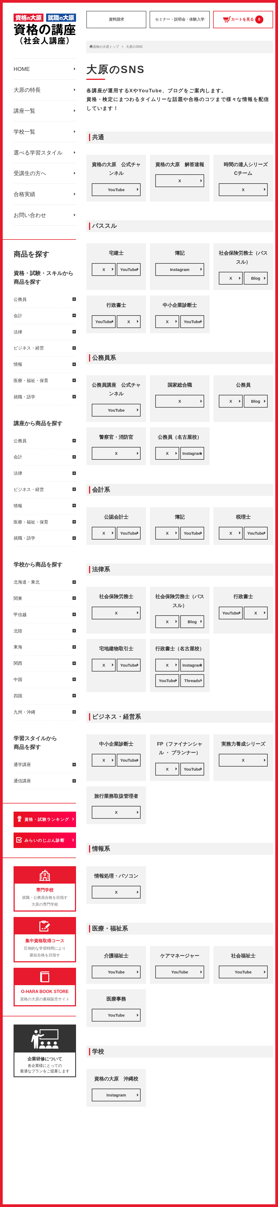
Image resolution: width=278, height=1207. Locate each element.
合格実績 (24, 194)
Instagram (179, 269)
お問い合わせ (30, 215)
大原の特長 (27, 90)
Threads (192, 680)
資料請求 (116, 19)
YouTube (116, 189)
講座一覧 (24, 111)
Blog (255, 278)
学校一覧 (24, 132)
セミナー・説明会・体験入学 (179, 19)
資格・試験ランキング (46, 819)
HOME (22, 69)
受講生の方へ (30, 174)
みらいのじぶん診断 (44, 840)
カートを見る (243, 19)
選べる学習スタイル (38, 153)
